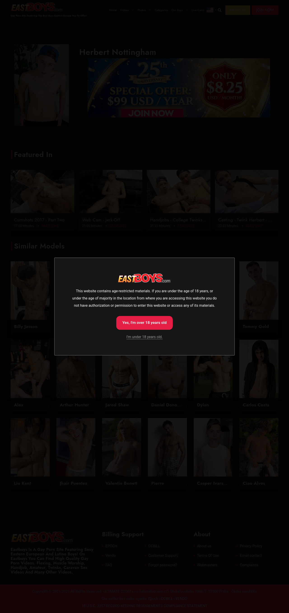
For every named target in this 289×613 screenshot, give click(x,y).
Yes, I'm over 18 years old (144, 322)
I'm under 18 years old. (144, 337)
